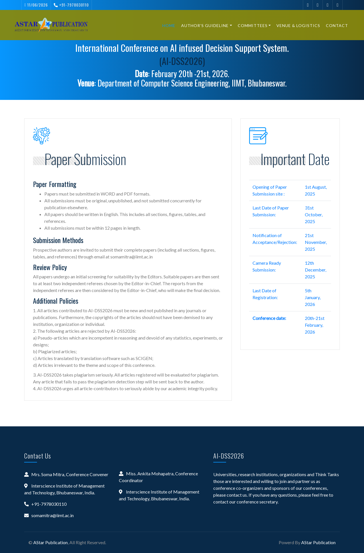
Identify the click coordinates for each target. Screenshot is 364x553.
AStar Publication (50, 542)
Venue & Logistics (296, 25)
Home (166, 25)
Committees (250, 25)
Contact (334, 25)
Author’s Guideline (202, 25)
